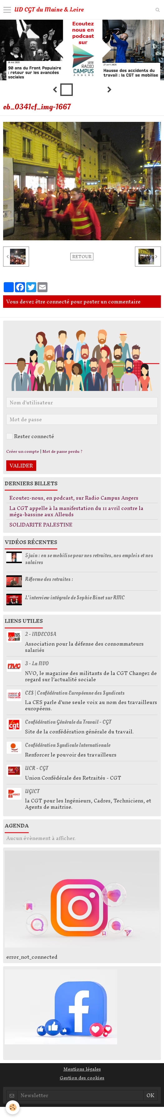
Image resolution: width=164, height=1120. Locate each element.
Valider (21, 465)
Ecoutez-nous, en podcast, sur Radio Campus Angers (73, 498)
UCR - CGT (36, 768)
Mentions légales (82, 1069)
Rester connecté (30, 436)
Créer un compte (22, 451)
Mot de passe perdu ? (62, 451)
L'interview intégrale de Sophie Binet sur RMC (75, 597)
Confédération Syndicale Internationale (67, 745)
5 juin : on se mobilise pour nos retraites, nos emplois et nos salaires (89, 559)
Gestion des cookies (82, 1078)
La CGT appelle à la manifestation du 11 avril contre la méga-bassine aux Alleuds (76, 511)
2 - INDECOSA (40, 634)
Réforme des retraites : (49, 579)
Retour (82, 256)
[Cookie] (13, 1107)
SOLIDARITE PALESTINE (40, 525)
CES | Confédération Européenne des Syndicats (75, 692)
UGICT (32, 791)
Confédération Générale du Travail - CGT (68, 722)
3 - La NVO (37, 663)
